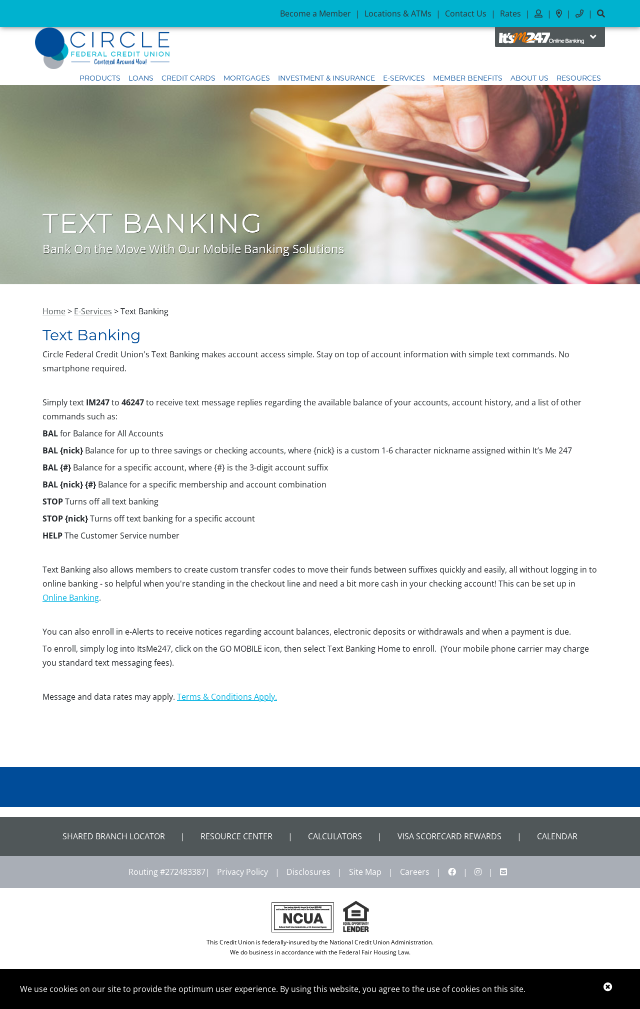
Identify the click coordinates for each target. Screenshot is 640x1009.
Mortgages (247, 78)
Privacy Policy (242, 871)
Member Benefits (467, 78)
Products (100, 78)
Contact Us (465, 13)
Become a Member (315, 13)
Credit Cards (189, 78)
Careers (415, 871)
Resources (578, 78)
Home (54, 311)
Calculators (335, 836)
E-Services (404, 78)
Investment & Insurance (326, 78)
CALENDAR (557, 836)
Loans (141, 78)
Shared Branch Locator (113, 836)
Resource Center (236, 836)
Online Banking (70, 597)
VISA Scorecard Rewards (450, 836)
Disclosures (308, 871)
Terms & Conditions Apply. (227, 696)
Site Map (365, 871)
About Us (529, 78)
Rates (510, 13)
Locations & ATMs (398, 13)
